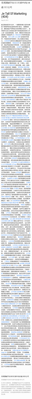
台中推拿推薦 (21, 316)
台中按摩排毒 (11, 95)
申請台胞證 (6, 188)
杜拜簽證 (25, 116)
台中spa (14, 164)
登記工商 (18, 134)
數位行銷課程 (12, 118)
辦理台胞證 (4, 304)
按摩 (12, 344)
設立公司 (23, 93)
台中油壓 (20, 162)
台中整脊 (15, 178)
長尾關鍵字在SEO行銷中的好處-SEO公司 (15, 5)
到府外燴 (12, 128)
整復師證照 (16, 43)
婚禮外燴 (5, 316)
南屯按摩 (14, 285)
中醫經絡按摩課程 (17, 116)
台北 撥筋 (13, 219)
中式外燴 (22, 338)
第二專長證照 (17, 35)
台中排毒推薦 (7, 164)
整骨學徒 (20, 67)
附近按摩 (26, 118)
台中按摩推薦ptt (20, 138)
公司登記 (4, 99)
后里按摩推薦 (13, 316)
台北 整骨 (4, 128)
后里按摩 (7, 41)
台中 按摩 (11, 257)
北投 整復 (28, 97)
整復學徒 (14, 332)
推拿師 (24, 215)
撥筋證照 (12, 65)
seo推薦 (28, 77)
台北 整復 (17, 360)
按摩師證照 (10, 300)
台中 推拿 (18, 304)
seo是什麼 (16, 77)
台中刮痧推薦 (15, 296)
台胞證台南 (26, 279)
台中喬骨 (15, 308)
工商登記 (7, 261)
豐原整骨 (8, 103)
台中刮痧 (14, 291)
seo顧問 (19, 47)
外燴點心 (22, 77)
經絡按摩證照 (22, 87)
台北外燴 (11, 241)
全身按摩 (15, 247)
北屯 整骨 (14, 162)
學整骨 (23, 205)
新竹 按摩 (11, 37)
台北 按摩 (17, 37)
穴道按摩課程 (16, 200)
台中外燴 (10, 235)
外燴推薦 (25, 275)
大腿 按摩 (7, 168)
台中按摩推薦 (8, 57)
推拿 (5, 95)
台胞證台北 (4, 79)
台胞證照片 (7, 196)
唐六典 (9, 265)
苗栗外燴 (15, 350)
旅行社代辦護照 (23, 350)
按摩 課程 (10, 221)
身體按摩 (19, 332)
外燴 (24, 61)
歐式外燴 (15, 57)
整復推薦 (8, 318)
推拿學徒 (26, 67)
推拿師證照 (19, 118)
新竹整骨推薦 (26, 219)
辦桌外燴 (15, 203)
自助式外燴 (14, 318)
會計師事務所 (11, 99)
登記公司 (8, 116)
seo (28, 87)
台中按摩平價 (5, 65)
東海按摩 (18, 219)
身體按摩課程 (5, 322)
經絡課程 (23, 360)
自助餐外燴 (21, 245)
